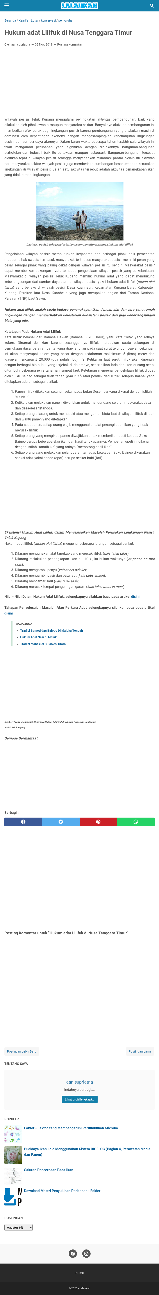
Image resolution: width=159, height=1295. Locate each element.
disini (135, 596)
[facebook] (23, 822)
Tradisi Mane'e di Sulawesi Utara (43, 644)
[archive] (18, 1227)
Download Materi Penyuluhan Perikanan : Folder (62, 1191)
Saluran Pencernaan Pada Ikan (48, 1170)
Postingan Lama (140, 1051)
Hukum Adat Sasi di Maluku (39, 637)
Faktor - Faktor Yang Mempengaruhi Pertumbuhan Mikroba (71, 1128)
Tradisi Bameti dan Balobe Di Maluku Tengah (51, 630)
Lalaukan (84, 1288)
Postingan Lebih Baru (21, 1051)
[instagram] (86, 1253)
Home (79, 1273)
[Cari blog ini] (152, 5)
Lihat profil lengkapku (79, 1099)
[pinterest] (98, 822)
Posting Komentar (69, 44)
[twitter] (60, 822)
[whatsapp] (136, 822)
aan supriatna (79, 1082)
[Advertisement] (79, 83)
